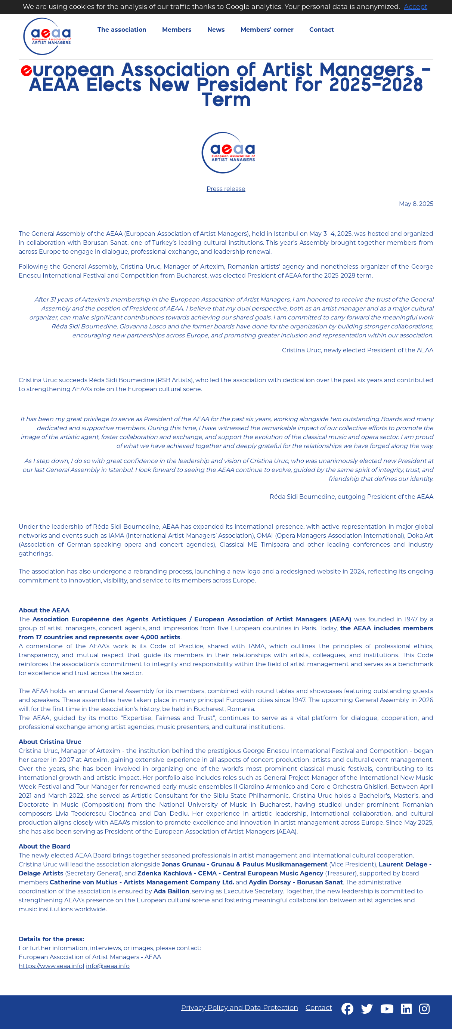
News (216, 29)
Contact (321, 29)
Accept (415, 7)
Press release (226, 188)
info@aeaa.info (108, 966)
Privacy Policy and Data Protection (239, 1008)
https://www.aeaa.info (51, 966)
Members (177, 29)
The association (121, 29)
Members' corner (267, 29)
